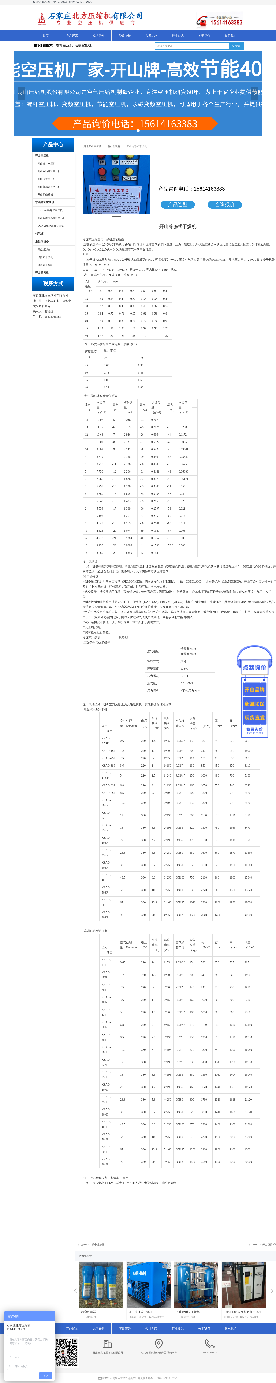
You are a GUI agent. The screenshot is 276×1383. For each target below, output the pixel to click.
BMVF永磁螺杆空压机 (50, 210)
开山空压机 (42, 155)
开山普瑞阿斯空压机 (49, 186)
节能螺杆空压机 (44, 202)
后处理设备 (114, 146)
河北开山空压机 (92, 146)
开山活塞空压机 (46, 179)
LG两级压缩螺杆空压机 (51, 225)
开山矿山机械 (45, 194)
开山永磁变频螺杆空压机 (52, 218)
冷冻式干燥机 (45, 265)
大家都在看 (85, 1255)
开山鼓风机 (42, 272)
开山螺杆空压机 (46, 163)
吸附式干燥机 (45, 257)
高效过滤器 (44, 249)
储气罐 (39, 233)
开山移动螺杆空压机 (49, 171)
